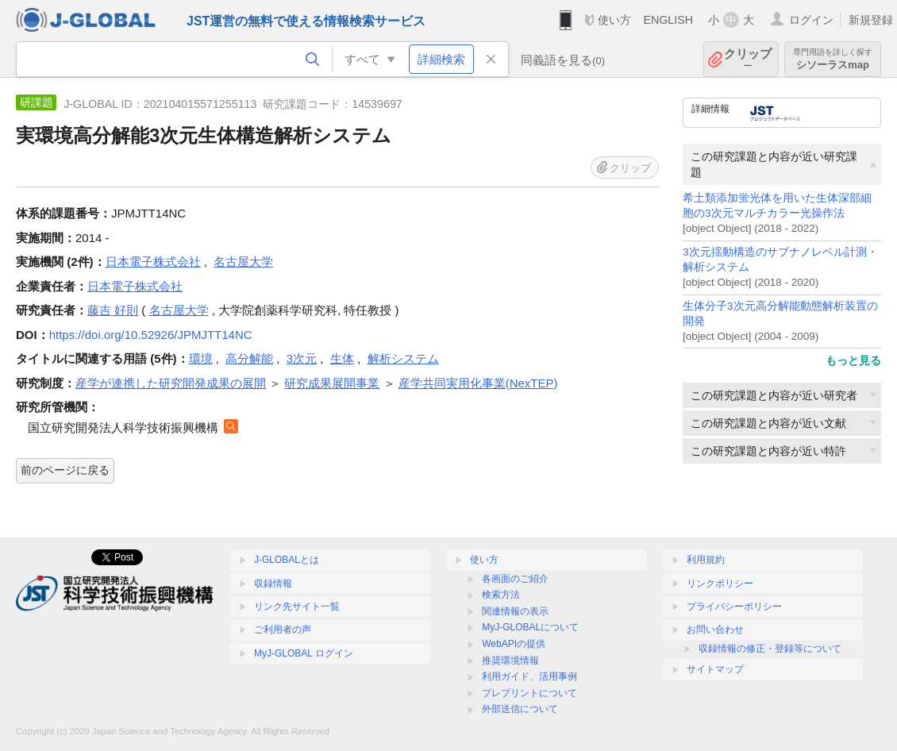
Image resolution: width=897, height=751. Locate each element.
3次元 (302, 358)
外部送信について (520, 708)
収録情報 (273, 583)
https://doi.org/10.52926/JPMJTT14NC (150, 334)
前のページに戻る (65, 470)
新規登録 (871, 19)
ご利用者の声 (282, 629)
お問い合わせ (715, 629)
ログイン (811, 19)
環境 (201, 358)
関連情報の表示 (515, 611)
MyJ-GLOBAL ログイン (303, 653)
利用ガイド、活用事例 (529, 676)
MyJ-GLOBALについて (530, 627)
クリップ (748, 59)
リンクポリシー (720, 583)
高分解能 (249, 358)
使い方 (614, 19)
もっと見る (853, 360)
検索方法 (501, 594)
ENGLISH (668, 19)
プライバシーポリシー (734, 606)
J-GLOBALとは (286, 559)
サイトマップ (715, 669)
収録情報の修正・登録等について (770, 648)
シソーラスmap (832, 59)
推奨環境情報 (510, 660)
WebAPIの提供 (513, 643)
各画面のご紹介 (515, 578)
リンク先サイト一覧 (297, 606)
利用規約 (706, 559)
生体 (342, 358)
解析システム (403, 358)
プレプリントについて (529, 693)
